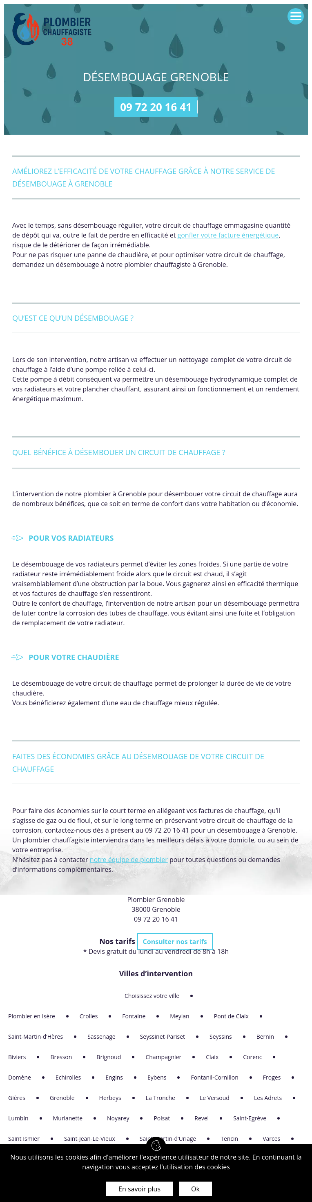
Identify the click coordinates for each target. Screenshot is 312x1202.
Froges (272, 1077)
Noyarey (118, 1118)
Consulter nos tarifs (175, 941)
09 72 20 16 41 (156, 107)
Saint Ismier (24, 1138)
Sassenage (101, 1036)
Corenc (252, 1057)
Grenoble (62, 1098)
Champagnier (163, 1057)
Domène (19, 1077)
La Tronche (160, 1098)
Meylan (179, 1016)
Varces (271, 1138)
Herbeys (110, 1098)
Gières (16, 1098)
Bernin (265, 1036)
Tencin (229, 1138)
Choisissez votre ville (152, 996)
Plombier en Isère (31, 1016)
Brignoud (108, 1057)
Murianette (68, 1118)
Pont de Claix (231, 1016)
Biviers (17, 1057)
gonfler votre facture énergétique (228, 235)
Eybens (156, 1077)
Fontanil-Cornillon (214, 1077)
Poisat (162, 1118)
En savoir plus (139, 1188)
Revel (201, 1118)
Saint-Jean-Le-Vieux (89, 1138)
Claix (212, 1057)
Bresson (61, 1057)
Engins (114, 1077)
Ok (195, 1188)
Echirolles (68, 1077)
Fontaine (133, 1016)
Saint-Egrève (249, 1118)
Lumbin (18, 1118)
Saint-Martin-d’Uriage (168, 1138)
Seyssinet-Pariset (162, 1036)
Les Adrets (268, 1098)
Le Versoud (215, 1098)
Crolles (89, 1016)
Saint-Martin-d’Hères (35, 1036)
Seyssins (220, 1036)
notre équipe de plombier (129, 859)
